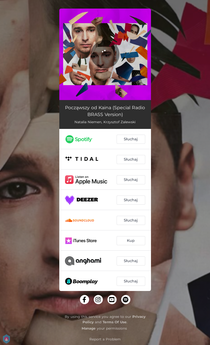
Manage (89, 328)
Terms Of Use (115, 322)
